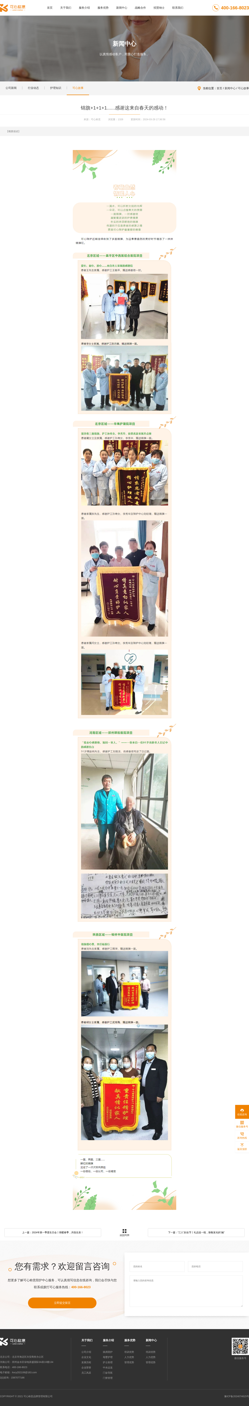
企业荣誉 (86, 1367)
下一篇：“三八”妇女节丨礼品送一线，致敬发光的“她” (196, 1232)
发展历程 (86, 1362)
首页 (50, 7)
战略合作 (140, 7)
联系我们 (177, 7)
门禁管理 (108, 1378)
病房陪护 (108, 1352)
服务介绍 (84, 7)
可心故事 (243, 88)
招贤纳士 (159, 7)
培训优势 (129, 1352)
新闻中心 (121, 7)
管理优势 (129, 1362)
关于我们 (65, 7)
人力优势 (129, 1357)
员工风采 (86, 1372)
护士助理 (108, 1362)
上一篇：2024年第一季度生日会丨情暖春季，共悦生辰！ (52, 1232)
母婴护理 (108, 1357)
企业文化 (86, 1357)
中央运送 (108, 1367)
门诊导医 (108, 1372)
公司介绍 (86, 1352)
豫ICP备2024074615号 (236, 1396)
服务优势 (103, 7)
